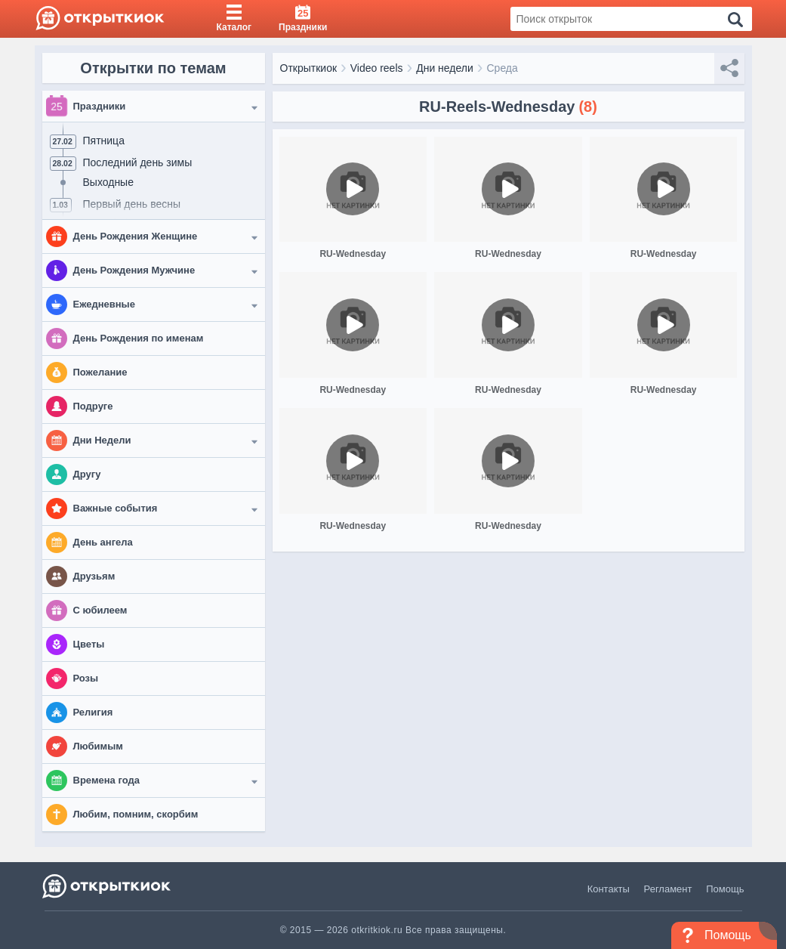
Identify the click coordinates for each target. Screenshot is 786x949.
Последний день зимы (138, 162)
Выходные (108, 182)
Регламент (668, 889)
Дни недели (444, 68)
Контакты (608, 889)
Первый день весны (132, 204)
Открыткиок (309, 68)
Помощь (725, 889)
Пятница (104, 140)
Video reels (376, 68)
